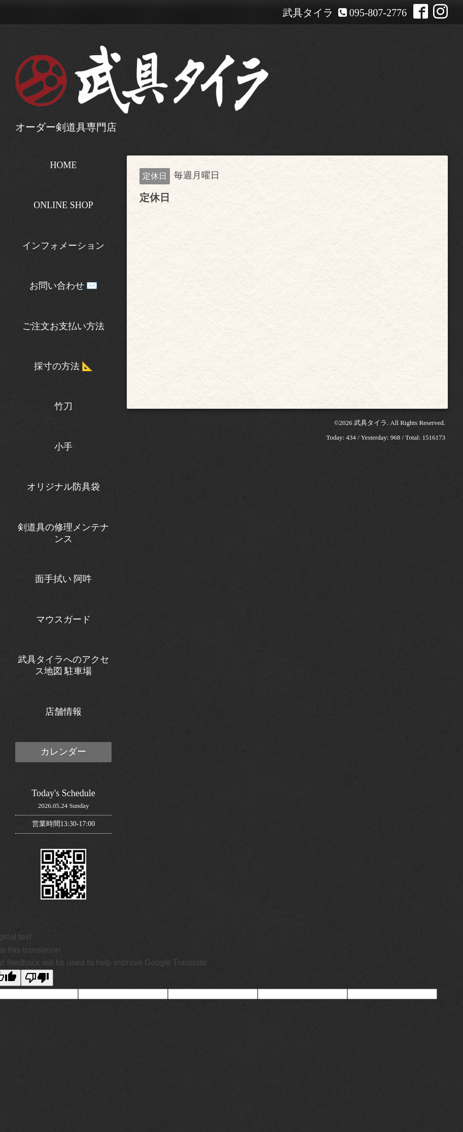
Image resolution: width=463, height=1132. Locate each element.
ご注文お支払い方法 (63, 326)
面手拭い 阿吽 (63, 579)
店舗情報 (63, 712)
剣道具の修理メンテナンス (63, 533)
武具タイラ (370, 422)
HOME (63, 165)
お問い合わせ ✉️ (63, 286)
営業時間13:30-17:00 (63, 824)
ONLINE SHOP (63, 205)
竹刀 (63, 406)
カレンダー (63, 752)
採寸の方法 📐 (63, 366)
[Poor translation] (37, 977)
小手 (63, 447)
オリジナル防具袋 (63, 487)
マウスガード (63, 619)
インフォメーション (63, 246)
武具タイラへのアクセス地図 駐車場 (63, 665)
